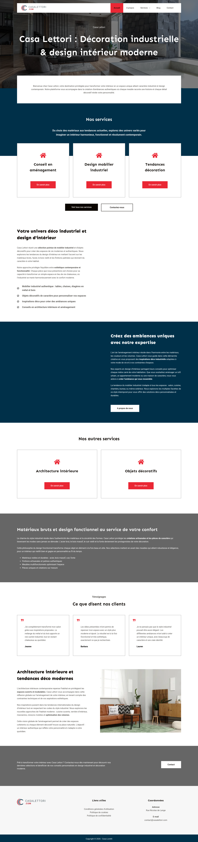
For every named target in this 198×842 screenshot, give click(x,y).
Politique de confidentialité (99, 814)
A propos (130, 8)
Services (145, 8)
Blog (158, 8)
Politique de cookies (99, 811)
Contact (170, 8)
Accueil (117, 8)
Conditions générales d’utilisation (99, 807)
